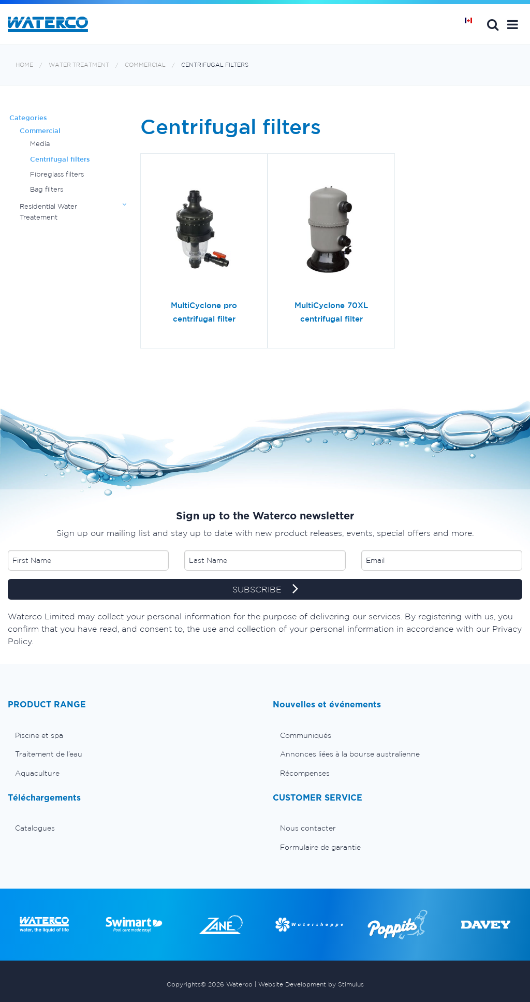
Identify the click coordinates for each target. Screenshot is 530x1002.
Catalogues (35, 828)
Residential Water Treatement (48, 211)
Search (492, 24)
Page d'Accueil (472, 24)
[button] (512, 24)
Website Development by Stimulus (311, 984)
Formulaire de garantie (320, 847)
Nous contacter (308, 828)
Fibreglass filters (57, 174)
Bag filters (46, 189)
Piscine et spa (39, 735)
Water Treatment (79, 65)
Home (24, 65)
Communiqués (305, 735)
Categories (28, 118)
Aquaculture (37, 773)
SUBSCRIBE (265, 590)
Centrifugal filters (214, 65)
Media (40, 144)
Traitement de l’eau (48, 754)
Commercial (145, 65)
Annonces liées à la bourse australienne (350, 754)
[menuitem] (132, 735)
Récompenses (305, 773)
